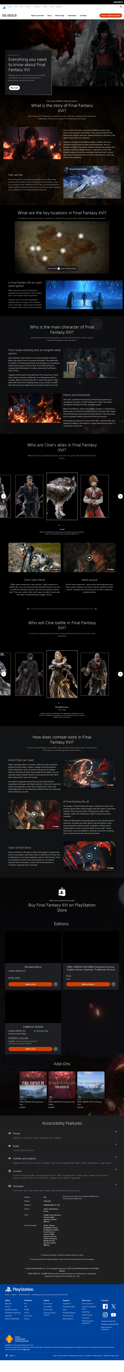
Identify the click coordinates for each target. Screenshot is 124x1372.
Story (49, 13)
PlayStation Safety (69, 1304)
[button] (14, 85)
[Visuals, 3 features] (62, 1133)
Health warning (87, 1313)
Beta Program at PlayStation (106, 1326)
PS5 (16, 7)
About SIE (8, 1301)
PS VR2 (26, 1307)
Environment (48, 1301)
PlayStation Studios (11, 1307)
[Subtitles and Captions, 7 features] (62, 1158)
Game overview (37, 13)
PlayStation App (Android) (109, 1322)
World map (59, 13)
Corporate (8, 1313)
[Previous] (3, 494)
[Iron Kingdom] (32, 246)
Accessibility (48, 1304)
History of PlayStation (12, 1316)
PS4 (21, 7)
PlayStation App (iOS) (108, 1319)
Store (51, 7)
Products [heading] (28, 1298)
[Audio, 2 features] (62, 1145)
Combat (83, 13)
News (45, 7)
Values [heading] (46, 1298)
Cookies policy (97, 1353)
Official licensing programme (87, 1320)
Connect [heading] (104, 1298)
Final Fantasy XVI (24, 1292)
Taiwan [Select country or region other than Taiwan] (11, 1353)
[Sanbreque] (59, 232)
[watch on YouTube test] (55, 567)
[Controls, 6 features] (62, 1172)
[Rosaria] (38, 246)
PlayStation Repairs (69, 1310)
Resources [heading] (86, 1298)
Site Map (88, 1353)
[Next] (120, 494)
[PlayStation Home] (4, 6)
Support (58, 7)
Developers (86, 1316)
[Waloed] (81, 233)
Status (65, 1307)
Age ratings (86, 1309)
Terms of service (87, 1301)
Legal (55, 1353)
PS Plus (28, 7)
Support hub (67, 1301)
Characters (72, 13)
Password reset (68, 1313)
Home (7, 1292)
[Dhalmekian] (45, 256)
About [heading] (7, 1298)
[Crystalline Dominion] (63, 248)
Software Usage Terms (111, 1353)
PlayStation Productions (13, 1310)
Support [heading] (66, 1298)
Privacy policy (62, 1353)
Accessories (36, 7)
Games (10, 7)
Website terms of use (76, 1353)
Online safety (48, 1307)
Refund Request (68, 1316)
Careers (7, 1304)
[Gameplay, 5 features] (62, 1185)
